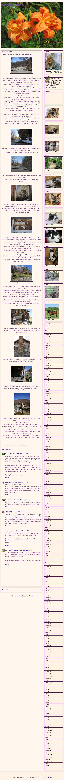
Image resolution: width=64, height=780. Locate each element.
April (46, 330)
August (46, 347)
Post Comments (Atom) (26, 596)
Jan (6, 511)
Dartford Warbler (10, 550)
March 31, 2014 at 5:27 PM (24, 550)
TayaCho (37, 777)
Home (22, 590)
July (46, 349)
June (46, 325)
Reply (7, 477)
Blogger (50, 777)
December (47, 338)
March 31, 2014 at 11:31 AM (22, 500)
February (47, 334)
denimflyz (8, 482)
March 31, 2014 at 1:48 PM (21, 531)
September (47, 345)
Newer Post (6, 590)
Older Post (37, 590)
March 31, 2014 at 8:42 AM (20, 482)
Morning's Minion (12, 4)
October (47, 343)
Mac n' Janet (9, 500)
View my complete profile (50, 87)
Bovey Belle (9, 454)
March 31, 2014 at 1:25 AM (21, 454)
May (46, 328)
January (47, 336)
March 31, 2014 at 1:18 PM (16, 511)
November (47, 341)
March (46, 332)
